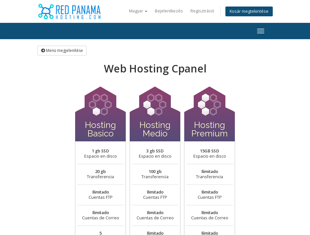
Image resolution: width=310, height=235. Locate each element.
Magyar (138, 11)
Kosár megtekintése (249, 11)
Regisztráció (202, 11)
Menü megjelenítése (62, 50)
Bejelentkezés (169, 11)
